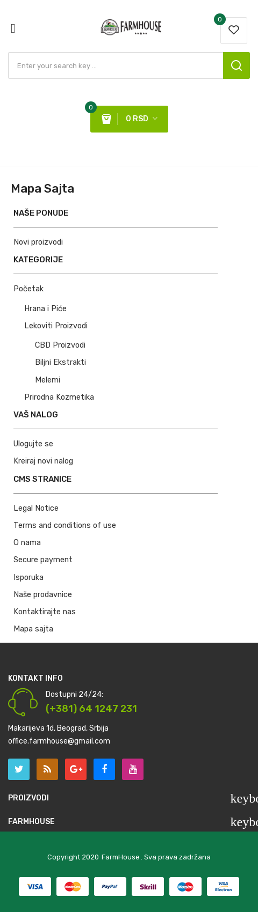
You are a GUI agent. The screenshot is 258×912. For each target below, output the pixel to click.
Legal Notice (36, 508)
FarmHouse (121, 857)
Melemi (47, 380)
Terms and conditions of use (64, 525)
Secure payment (43, 559)
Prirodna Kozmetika (59, 397)
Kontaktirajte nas (44, 611)
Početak (28, 288)
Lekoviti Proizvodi (56, 325)
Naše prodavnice (42, 594)
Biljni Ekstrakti (60, 362)
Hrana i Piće (45, 308)
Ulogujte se (33, 443)
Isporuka (28, 577)
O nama (27, 542)
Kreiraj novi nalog (43, 461)
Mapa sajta (33, 629)
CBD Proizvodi (60, 345)
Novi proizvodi (38, 242)
